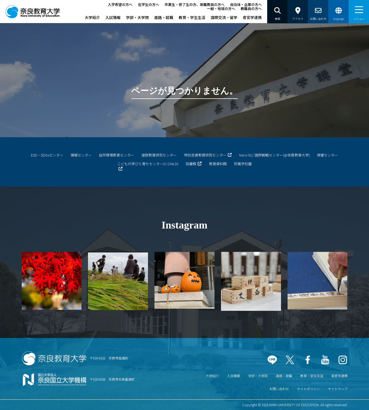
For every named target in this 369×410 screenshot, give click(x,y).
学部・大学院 (137, 17)
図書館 (191, 163)
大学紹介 (92, 17)
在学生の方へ (148, 4)
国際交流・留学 (224, 17)
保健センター (327, 155)
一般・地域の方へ (221, 8)
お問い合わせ (279, 388)
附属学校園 (243, 163)
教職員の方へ (251, 8)
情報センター (81, 155)
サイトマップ (338, 388)
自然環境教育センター (116, 155)
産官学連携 (252, 17)
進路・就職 (163, 17)
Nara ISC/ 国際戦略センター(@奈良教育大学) (274, 155)
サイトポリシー (308, 388)
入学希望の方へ (120, 4)
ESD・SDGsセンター (47, 155)
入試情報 (113, 17)
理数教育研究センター (159, 155)
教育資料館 (218, 163)
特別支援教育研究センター (205, 155)
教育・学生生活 (192, 17)
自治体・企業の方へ (246, 4)
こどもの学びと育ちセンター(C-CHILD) (147, 163)
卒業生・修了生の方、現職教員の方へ (195, 4)
